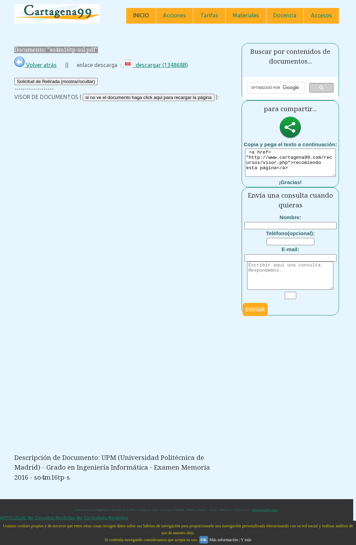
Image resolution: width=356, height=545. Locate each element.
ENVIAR (255, 320)
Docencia (285, 15)
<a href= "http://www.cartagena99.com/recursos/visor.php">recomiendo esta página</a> (293, 165)
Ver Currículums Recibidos (102, 517)
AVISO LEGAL (13, 517)
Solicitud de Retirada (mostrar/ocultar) (56, 81)
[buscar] (275, 88)
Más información (223, 539)
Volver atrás (35, 65)
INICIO (141, 15)
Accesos (321, 15)
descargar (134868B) (155, 65)
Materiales (246, 15)
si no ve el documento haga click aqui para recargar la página (149, 97)
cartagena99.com (265, 510)
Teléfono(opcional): (290, 238)
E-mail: (290, 254)
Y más (246, 539)
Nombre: (290, 222)
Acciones (174, 15)
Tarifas (209, 15)
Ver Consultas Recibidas (51, 517)
